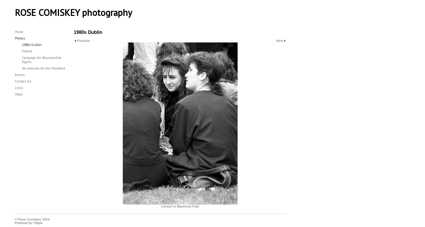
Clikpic (38, 223)
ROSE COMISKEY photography (73, 13)
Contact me (23, 81)
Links (19, 88)
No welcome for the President (43, 68)
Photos (20, 38)
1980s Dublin (32, 45)
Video (19, 94)
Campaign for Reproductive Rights (41, 60)
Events (19, 75)
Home (19, 32)
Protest (27, 51)
